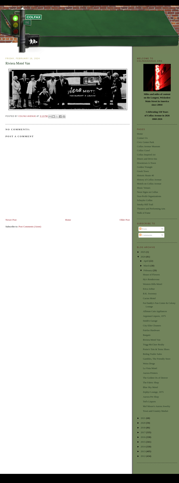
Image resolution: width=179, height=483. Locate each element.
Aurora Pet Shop (151, 396)
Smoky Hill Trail (145, 204)
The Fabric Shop (151, 382)
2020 (143, 422)
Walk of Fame (143, 212)
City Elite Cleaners (152, 325)
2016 (143, 437)
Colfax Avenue (27, 116)
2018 (143, 427)
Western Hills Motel (152, 284)
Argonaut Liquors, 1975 (154, 316)
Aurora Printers (150, 373)
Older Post (125, 219)
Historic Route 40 (145, 175)
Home (68, 219)
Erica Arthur (149, 288)
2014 (143, 446)
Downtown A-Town (146, 163)
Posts (143, 229)
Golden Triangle (145, 167)
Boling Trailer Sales (152, 354)
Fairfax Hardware (151, 330)
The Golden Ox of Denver (155, 377)
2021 (143, 418)
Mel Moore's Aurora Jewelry (156, 406)
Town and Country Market (155, 411)
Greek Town (143, 171)
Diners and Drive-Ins (147, 158)
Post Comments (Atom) (30, 226)
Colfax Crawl (143, 150)
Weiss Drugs (149, 363)
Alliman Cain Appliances (155, 311)
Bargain (146, 335)
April (146, 260)
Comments (145, 235)
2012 (143, 456)
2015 (143, 441)
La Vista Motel (150, 368)
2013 (143, 451)
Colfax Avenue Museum (148, 146)
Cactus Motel (149, 298)
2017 (143, 432)
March (147, 265)
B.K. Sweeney (150, 293)
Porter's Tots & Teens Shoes (156, 349)
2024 (143, 256)
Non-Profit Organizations (149, 196)
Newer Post (10, 219)
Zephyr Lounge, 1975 (153, 392)
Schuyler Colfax (145, 200)
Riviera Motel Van (151, 339)
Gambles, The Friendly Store (156, 358)
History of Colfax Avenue (149, 179)
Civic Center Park (145, 142)
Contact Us (142, 138)
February (148, 270)
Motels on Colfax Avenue (149, 183)
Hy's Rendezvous (151, 279)
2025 (143, 252)
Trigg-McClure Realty (153, 344)
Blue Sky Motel (150, 387)
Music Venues (143, 187)
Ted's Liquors (149, 401)
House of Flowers (151, 274)
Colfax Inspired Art (146, 154)
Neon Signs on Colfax (147, 192)
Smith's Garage (150, 320)
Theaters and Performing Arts (151, 208)
